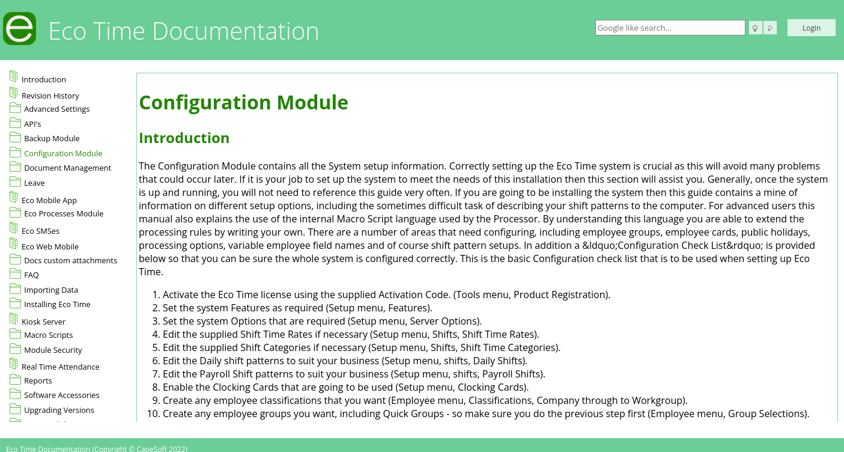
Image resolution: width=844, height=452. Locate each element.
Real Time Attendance (55, 365)
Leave (34, 182)
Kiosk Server (37, 320)
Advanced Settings (57, 108)
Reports (38, 380)
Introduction (38, 77)
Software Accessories (62, 394)
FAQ (31, 274)
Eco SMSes (34, 229)
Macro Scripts (48, 334)
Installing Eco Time (57, 304)
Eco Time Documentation (184, 30)
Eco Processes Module (63, 213)
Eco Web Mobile (44, 244)
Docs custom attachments (70, 260)
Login (812, 28)
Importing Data (51, 289)
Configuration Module (63, 153)
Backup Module (52, 138)
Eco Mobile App (43, 198)
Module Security (53, 349)
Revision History (44, 94)
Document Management (67, 167)
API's (32, 123)
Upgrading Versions (59, 410)
